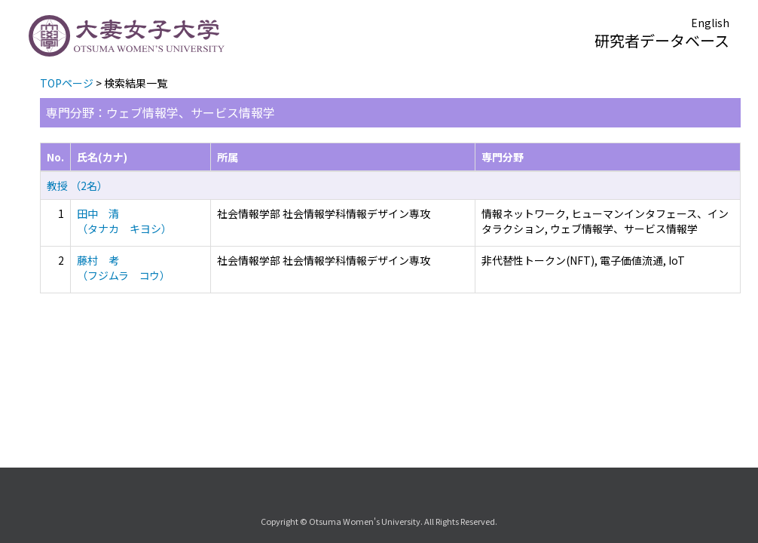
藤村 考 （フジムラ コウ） (123, 268)
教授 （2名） (77, 185)
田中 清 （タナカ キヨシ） (124, 221)
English (710, 22)
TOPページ (66, 82)
